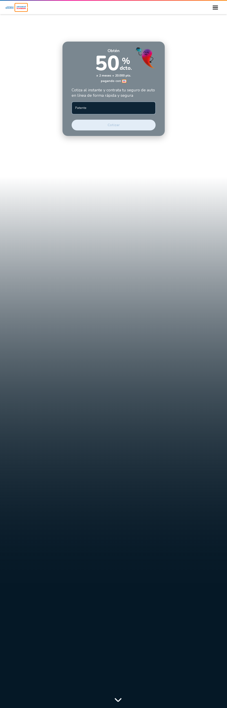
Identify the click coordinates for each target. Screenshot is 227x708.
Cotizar (114, 125)
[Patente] (114, 108)
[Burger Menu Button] (215, 7)
